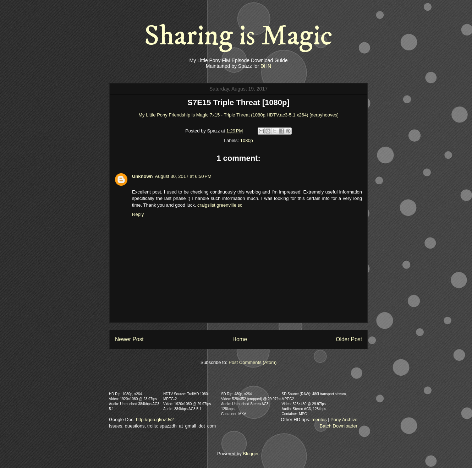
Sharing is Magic (238, 36)
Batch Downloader (338, 426)
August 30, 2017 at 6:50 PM (183, 176)
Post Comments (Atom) (252, 362)
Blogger (250, 453)
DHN (265, 66)
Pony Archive (343, 419)
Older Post (349, 339)
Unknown (142, 176)
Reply (138, 214)
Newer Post (129, 339)
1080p (246, 140)
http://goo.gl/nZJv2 (155, 419)
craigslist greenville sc (219, 205)
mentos (319, 419)
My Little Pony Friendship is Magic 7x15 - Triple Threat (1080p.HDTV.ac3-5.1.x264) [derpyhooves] (238, 115)
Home (239, 339)
